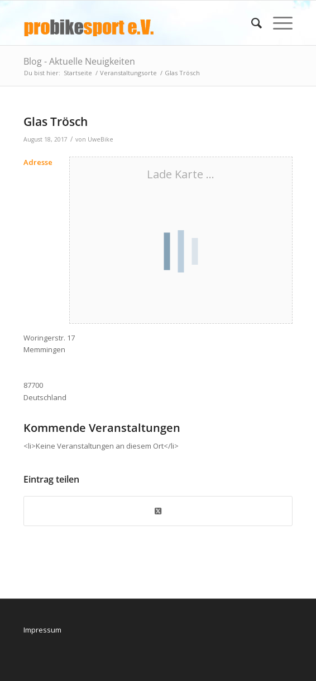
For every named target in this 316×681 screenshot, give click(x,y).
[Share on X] (157, 511)
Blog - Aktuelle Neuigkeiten (79, 61)
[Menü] (277, 23)
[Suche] (251, 23)
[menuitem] (251, 23)
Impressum (42, 630)
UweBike (100, 139)
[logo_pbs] (130, 23)
